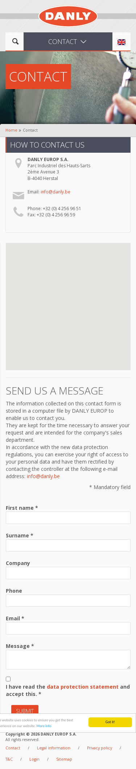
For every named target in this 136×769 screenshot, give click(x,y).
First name (20, 507)
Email (13, 618)
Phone (14, 590)
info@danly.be (55, 192)
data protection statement (83, 686)
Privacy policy (99, 747)
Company (18, 563)
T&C (9, 759)
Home (11, 130)
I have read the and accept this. (68, 690)
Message (18, 645)
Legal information (53, 747)
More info (43, 727)
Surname (17, 535)
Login (34, 759)
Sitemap (64, 759)
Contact (12, 747)
